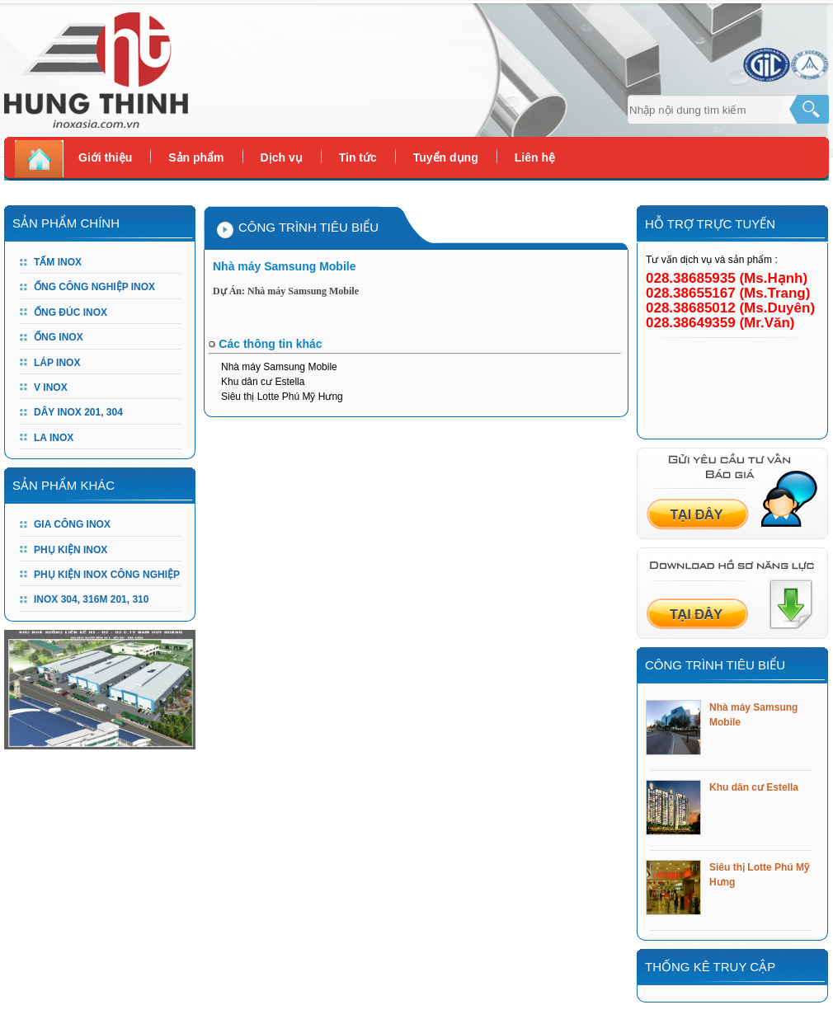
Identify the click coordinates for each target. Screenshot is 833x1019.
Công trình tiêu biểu (715, 665)
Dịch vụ (282, 157)
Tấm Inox (58, 262)
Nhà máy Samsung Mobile (279, 367)
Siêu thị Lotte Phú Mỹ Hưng (282, 396)
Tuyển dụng (445, 157)
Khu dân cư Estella (262, 381)
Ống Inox (58, 337)
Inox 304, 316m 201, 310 (91, 599)
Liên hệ (535, 157)
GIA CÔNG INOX (72, 524)
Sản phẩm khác (63, 485)
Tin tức (358, 157)
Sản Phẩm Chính (66, 223)
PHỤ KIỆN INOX (70, 550)
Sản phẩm (196, 157)
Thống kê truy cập (710, 967)
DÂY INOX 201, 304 (78, 412)
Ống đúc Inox (70, 312)
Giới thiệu (105, 157)
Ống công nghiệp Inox (94, 287)
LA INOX (53, 438)
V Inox (51, 387)
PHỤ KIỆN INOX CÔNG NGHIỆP (107, 574)
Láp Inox (57, 363)
